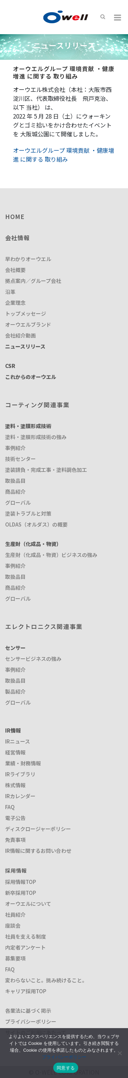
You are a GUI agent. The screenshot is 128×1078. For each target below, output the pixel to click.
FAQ (10, 806)
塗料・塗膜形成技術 (28, 425)
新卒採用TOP (20, 892)
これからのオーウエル (30, 376)
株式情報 (15, 785)
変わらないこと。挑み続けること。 (46, 980)
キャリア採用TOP (25, 991)
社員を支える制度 (25, 936)
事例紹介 (15, 447)
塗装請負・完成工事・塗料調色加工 (46, 469)
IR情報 (13, 730)
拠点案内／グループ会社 (33, 280)
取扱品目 (15, 480)
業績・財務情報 (23, 763)
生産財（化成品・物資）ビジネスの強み (51, 554)
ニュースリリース (25, 346)
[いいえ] (119, 1053)
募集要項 (15, 958)
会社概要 (15, 269)
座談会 (12, 925)
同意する (66, 1067)
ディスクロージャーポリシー (38, 828)
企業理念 (15, 302)
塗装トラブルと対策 (28, 513)
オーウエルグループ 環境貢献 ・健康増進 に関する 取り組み (63, 154)
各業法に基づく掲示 (28, 1010)
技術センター (20, 458)
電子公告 (15, 817)
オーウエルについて (28, 903)
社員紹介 (15, 914)
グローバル (18, 502)
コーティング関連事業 (37, 404)
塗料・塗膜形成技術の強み (36, 436)
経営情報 (15, 752)
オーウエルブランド (28, 324)
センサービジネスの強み (33, 658)
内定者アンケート (25, 947)
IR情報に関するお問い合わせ (38, 850)
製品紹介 (15, 691)
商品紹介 (15, 491)
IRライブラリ (20, 774)
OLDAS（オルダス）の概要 (36, 524)
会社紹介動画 (20, 335)
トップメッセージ (25, 313)
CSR (10, 365)
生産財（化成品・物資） (33, 543)
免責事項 (15, 839)
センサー (15, 647)
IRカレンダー (20, 796)
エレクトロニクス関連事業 (44, 626)
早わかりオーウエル (28, 258)
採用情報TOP (20, 881)
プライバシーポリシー (30, 1021)
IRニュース (17, 741)
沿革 (10, 291)
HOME (15, 216)
